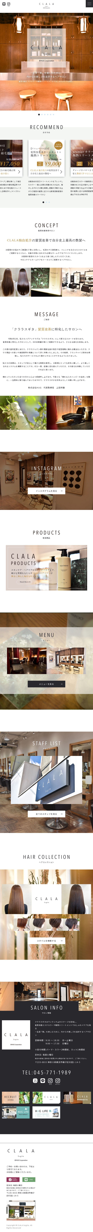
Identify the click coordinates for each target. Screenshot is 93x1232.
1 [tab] (39, 114)
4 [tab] (47, 114)
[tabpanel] (46, 62)
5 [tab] (50, 114)
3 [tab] (45, 114)
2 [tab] (42, 114)
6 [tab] (53, 114)
